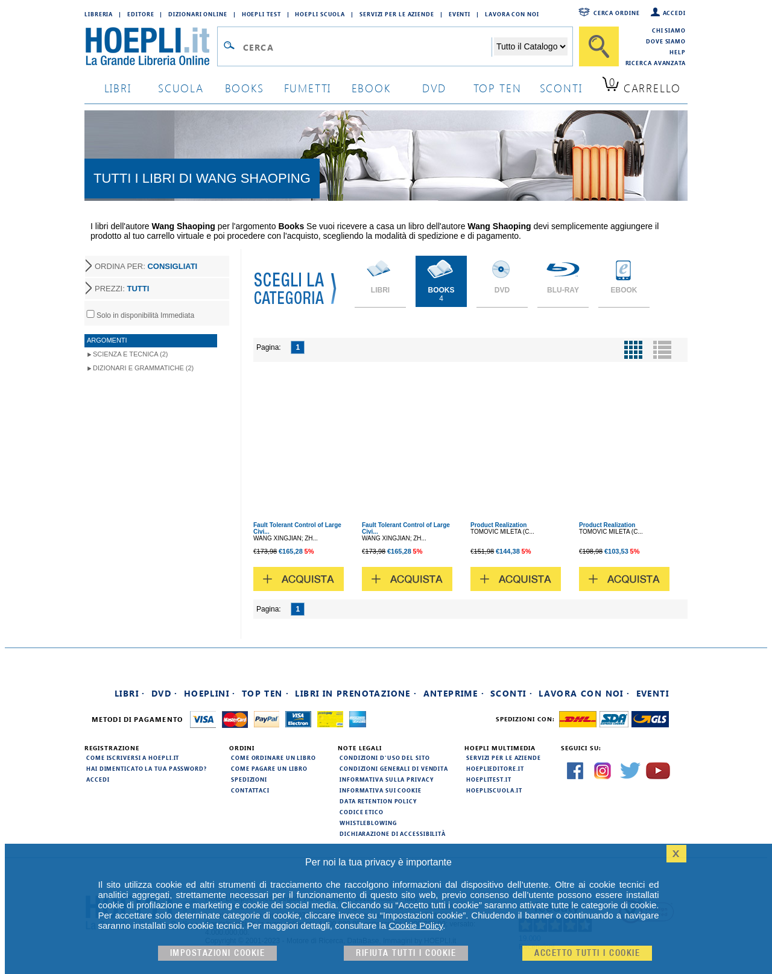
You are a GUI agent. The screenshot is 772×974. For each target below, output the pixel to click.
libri (117, 87)
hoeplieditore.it (495, 768)
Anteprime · (453, 693)
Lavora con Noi (512, 13)
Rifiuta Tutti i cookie (406, 953)
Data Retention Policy (378, 801)
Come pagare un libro (269, 768)
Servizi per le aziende (396, 13)
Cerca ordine (616, 12)
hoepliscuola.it (494, 790)
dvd (434, 87)
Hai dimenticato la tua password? (146, 768)
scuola (181, 87)
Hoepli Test (261, 13)
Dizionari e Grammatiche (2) (143, 368)
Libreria (98, 13)
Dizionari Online (197, 13)
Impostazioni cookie (217, 953)
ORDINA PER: (146, 266)
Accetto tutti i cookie (587, 953)
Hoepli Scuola (320, 13)
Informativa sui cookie (381, 790)
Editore (140, 13)
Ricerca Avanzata (655, 62)
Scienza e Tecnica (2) (130, 354)
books (244, 87)
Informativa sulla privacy (387, 779)
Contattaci (250, 790)
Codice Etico (362, 811)
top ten (497, 87)
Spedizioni (249, 779)
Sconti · (511, 693)
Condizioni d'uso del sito (385, 757)
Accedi (674, 12)
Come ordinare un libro (273, 757)
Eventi (459, 13)
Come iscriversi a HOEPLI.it (132, 757)
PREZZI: (122, 288)
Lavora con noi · (584, 693)
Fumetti (308, 87)
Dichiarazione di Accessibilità (393, 833)
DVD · (164, 693)
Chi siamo (669, 30)
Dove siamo (666, 41)
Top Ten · (266, 693)
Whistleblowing (368, 822)
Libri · (130, 693)
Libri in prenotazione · (356, 693)
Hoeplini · (210, 693)
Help (677, 51)
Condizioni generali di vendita (394, 768)
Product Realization (498, 525)
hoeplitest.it (488, 779)
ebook (371, 87)
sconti (561, 87)
